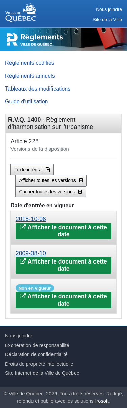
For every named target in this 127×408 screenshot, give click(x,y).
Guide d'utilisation (26, 101)
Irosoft (102, 401)
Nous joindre (109, 9)
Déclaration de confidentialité (36, 354)
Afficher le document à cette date (63, 231)
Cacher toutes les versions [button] (50, 191)
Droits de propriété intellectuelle (39, 364)
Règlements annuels (30, 76)
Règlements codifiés (29, 63)
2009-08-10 (31, 253)
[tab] (63, 228)
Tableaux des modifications (37, 88)
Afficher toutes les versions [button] (51, 180)
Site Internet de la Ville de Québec (42, 373)
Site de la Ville (107, 19)
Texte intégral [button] (32, 169)
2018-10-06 (31, 219)
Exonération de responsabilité (37, 345)
